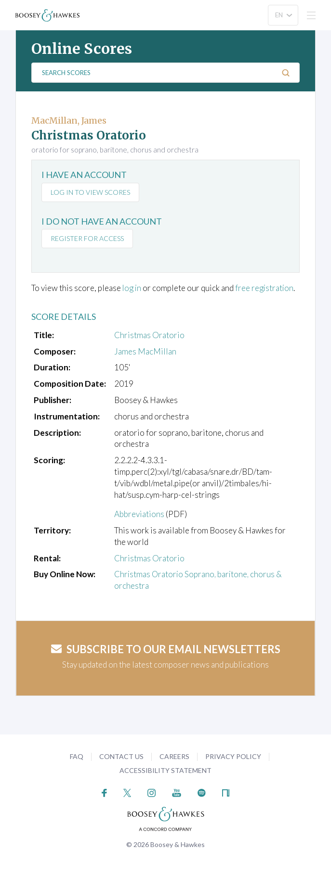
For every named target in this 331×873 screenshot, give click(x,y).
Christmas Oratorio (149, 335)
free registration (265, 288)
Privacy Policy (233, 756)
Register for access (87, 238)
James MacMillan (145, 351)
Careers (174, 756)
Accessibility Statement (165, 770)
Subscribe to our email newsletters (165, 649)
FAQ (76, 756)
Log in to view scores (90, 192)
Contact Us (121, 756)
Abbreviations (139, 514)
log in (132, 288)
